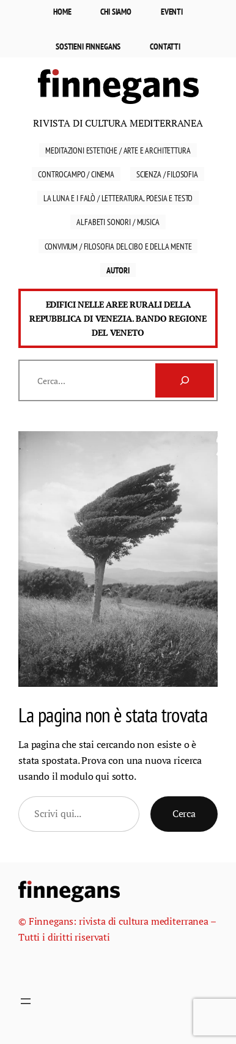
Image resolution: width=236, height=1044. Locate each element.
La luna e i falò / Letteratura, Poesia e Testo (118, 198)
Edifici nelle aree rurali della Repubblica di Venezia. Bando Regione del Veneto (118, 318)
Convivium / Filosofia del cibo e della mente (118, 246)
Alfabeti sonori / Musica (117, 222)
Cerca (184, 813)
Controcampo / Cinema (76, 174)
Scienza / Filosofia (167, 174)
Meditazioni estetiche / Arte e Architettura (117, 150)
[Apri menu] (25, 1001)
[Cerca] (184, 380)
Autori (118, 270)
